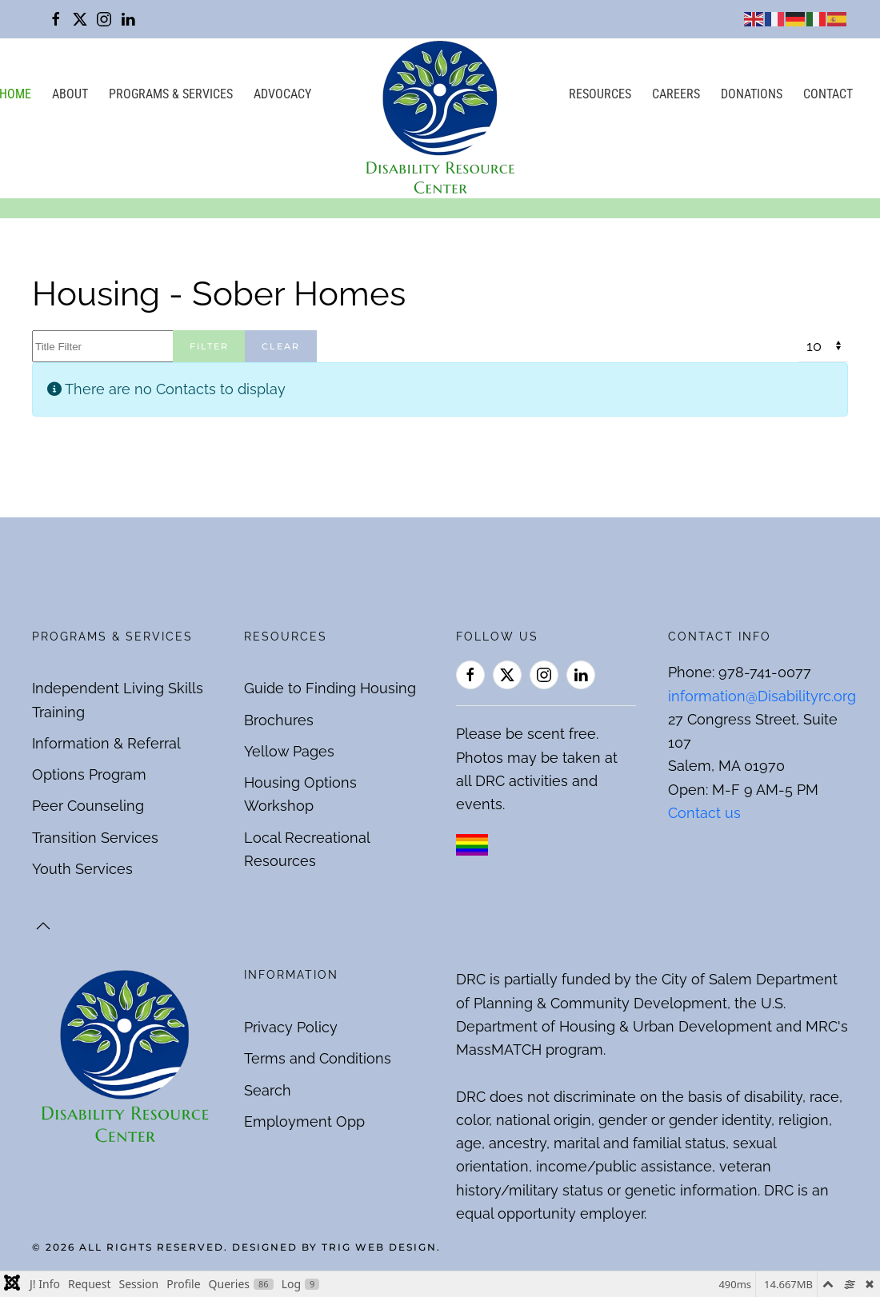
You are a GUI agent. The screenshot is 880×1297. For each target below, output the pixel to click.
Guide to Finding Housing (330, 688)
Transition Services (95, 837)
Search (267, 1090)
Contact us (704, 812)
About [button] (70, 94)
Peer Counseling (88, 805)
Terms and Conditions (317, 1058)
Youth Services (82, 868)
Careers (676, 94)
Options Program (89, 774)
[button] (43, 926)
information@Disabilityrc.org (762, 696)
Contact (828, 94)
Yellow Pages (289, 751)
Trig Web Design (379, 1247)
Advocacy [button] (282, 94)
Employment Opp (304, 1121)
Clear (281, 346)
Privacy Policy (291, 1027)
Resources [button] (600, 94)
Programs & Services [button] (171, 94)
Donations (751, 94)
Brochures (279, 720)
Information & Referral (106, 743)
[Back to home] (440, 118)
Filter (209, 346)
